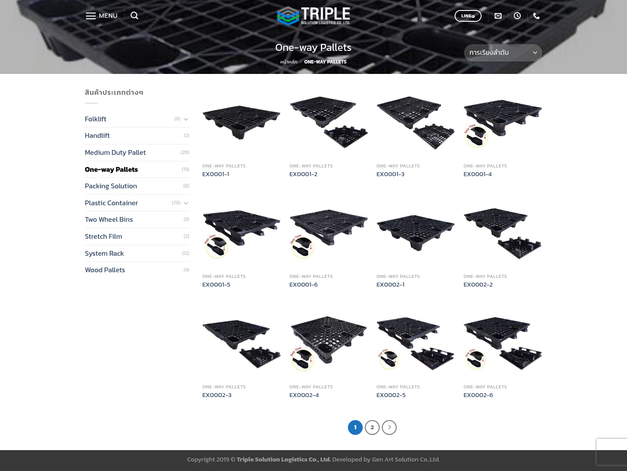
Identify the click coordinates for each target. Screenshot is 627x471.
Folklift (95, 119)
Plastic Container (111, 202)
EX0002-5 (391, 395)
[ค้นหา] (134, 16)
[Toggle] (185, 119)
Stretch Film (103, 236)
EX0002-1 (391, 285)
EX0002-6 (478, 395)
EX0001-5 (216, 285)
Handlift (97, 135)
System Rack (104, 253)
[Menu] (101, 15)
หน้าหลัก (288, 61)
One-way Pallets (111, 169)
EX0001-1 (215, 174)
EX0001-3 (391, 174)
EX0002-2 (478, 285)
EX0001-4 (478, 174)
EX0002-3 (217, 395)
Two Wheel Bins (109, 219)
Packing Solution (111, 185)
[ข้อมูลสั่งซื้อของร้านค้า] (503, 52)
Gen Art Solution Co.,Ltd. (406, 459)
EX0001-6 (304, 285)
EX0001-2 (303, 174)
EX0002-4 (304, 395)
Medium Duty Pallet (115, 152)
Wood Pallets (105, 269)
